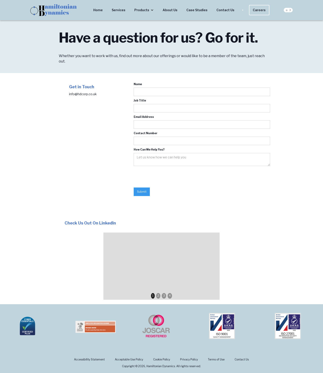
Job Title (140, 100)
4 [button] (170, 295)
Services (118, 10)
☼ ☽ (288, 10)
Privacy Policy (189, 359)
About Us (170, 10)
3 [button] (164, 295)
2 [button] (158, 295)
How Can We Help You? (149, 149)
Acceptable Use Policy (129, 359)
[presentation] (168, 177)
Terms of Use (216, 359)
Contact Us (225, 10)
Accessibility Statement (89, 359)
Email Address (144, 117)
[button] (144, 10)
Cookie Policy (161, 359)
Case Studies (196, 10)
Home (98, 10)
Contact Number (145, 133)
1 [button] (152, 295)
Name (138, 84)
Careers (259, 10)
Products (141, 10)
